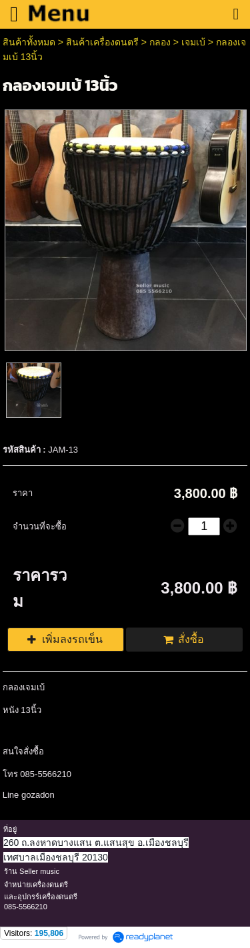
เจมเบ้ (193, 42)
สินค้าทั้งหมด (29, 42)
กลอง (160, 42)
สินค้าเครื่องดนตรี (102, 42)
